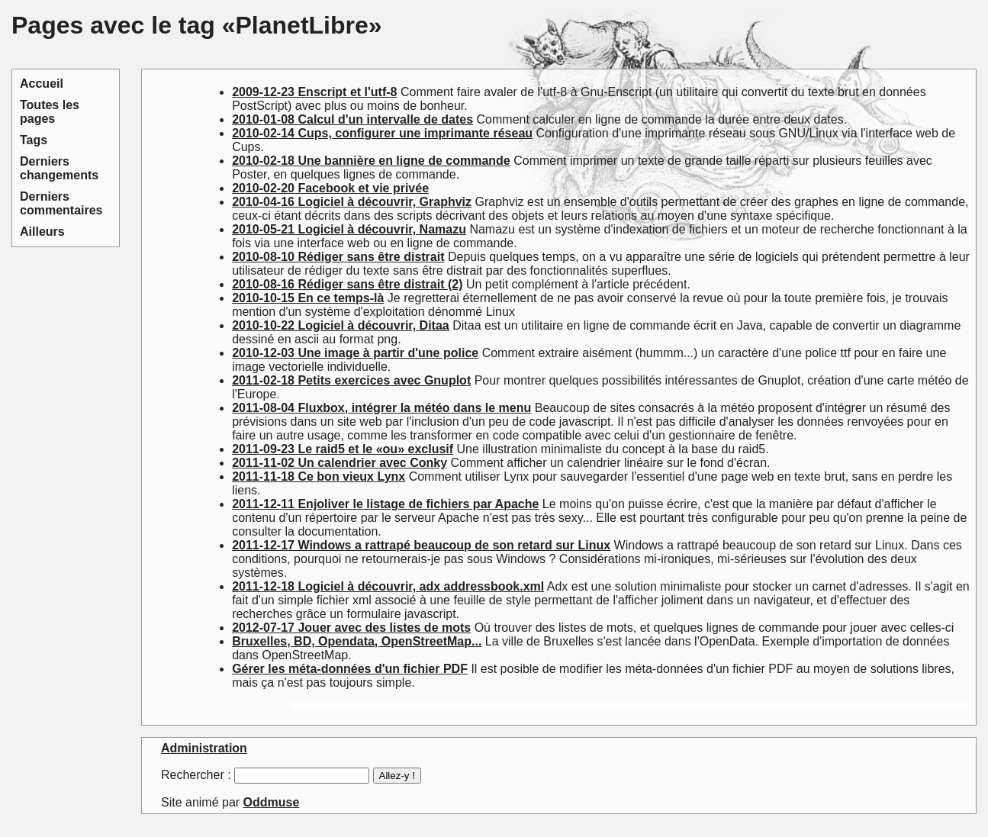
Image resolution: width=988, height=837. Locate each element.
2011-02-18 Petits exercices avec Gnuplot (351, 380)
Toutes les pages (49, 111)
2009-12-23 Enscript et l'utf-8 (314, 91)
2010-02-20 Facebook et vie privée (330, 188)
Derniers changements (59, 168)
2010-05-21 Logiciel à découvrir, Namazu (349, 229)
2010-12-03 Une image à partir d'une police (355, 352)
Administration (204, 748)
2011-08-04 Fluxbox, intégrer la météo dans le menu (381, 407)
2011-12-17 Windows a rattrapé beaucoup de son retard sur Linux (421, 545)
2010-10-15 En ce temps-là (308, 297)
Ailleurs (42, 231)
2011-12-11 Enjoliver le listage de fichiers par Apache (385, 503)
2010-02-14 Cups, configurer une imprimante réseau (382, 133)
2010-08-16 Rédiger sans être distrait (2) (347, 284)
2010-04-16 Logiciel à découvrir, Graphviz (351, 201)
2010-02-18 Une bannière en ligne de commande (371, 160)
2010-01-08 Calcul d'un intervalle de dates (352, 119)
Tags (33, 140)
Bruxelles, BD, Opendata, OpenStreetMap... (356, 641)
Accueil (41, 83)
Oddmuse (271, 802)
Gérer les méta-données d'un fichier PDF (350, 668)
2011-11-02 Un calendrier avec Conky (339, 462)
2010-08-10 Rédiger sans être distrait (338, 256)
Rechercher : (196, 774)
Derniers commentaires (61, 203)
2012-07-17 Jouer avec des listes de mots (351, 627)
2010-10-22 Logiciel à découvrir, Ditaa (340, 325)
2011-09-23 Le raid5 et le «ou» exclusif (342, 449)
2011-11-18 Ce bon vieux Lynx (318, 476)
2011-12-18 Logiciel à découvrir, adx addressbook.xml (388, 586)
